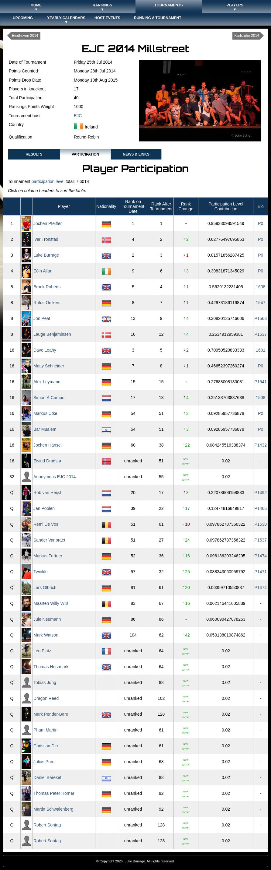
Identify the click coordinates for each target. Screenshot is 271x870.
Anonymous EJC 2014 (54, 476)
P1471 (261, 571)
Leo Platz (42, 650)
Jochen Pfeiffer (47, 223)
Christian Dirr (45, 745)
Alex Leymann (46, 381)
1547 (260, 302)
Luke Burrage (46, 255)
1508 (260, 397)
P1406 (261, 508)
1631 (260, 350)
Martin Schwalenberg (53, 809)
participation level (48, 181)
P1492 (261, 492)
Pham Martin (45, 730)
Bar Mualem (44, 429)
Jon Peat (41, 318)
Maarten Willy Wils (50, 603)
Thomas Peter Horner (53, 793)
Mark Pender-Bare (50, 714)
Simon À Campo (48, 397)
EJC (78, 115)
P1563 (261, 318)
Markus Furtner (47, 555)
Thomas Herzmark (50, 666)
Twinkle (40, 571)
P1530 (261, 524)
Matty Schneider (48, 365)
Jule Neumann (47, 619)
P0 (260, 223)
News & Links (136, 154)
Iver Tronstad (45, 239)
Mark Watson (45, 635)
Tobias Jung (44, 682)
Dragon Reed (46, 698)
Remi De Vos (45, 524)
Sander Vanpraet (49, 540)
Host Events (107, 18)
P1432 (261, 445)
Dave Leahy (44, 350)
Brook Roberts (46, 286)
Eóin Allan (42, 270)
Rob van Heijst (47, 492)
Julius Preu (43, 761)
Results (34, 154)
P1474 (261, 555)
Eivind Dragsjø (47, 460)
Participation (85, 154)
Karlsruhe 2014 (247, 35)
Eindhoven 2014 (25, 35)
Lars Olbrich (44, 587)
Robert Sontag (47, 825)
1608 (260, 286)
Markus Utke (45, 413)
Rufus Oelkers (46, 302)
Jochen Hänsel (47, 445)
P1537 (261, 334)
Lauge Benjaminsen (52, 334)
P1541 (261, 381)
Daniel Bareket (47, 777)
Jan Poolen (44, 508)
